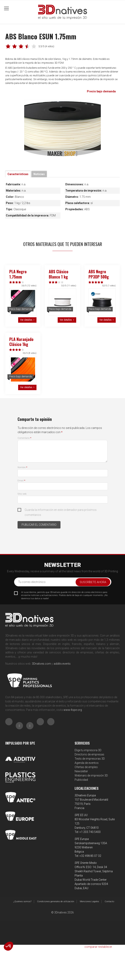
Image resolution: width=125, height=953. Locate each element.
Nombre (22, 467)
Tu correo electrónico (32, 582)
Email (21, 480)
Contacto (109, 901)
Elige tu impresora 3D (88, 750)
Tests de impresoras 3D (90, 758)
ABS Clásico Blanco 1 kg (58, 274)
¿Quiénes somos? (22, 901)
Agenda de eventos (87, 762)
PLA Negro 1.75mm (18, 274)
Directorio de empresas (89, 754)
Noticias (39, 174)
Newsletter (81, 771)
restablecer (105, 946)
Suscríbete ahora (93, 582)
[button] (8, 946)
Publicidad (81, 779)
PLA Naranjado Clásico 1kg (21, 341)
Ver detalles (26, 319)
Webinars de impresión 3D (91, 775)
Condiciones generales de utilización (55, 901)
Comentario (24, 438)
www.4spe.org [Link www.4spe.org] (73, 709)
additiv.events (62, 663)
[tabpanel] (62, 128)
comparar (90, 946)
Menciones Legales (89, 901)
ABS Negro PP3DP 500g (99, 274)
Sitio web (22, 494)
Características (17, 174)
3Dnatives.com (41, 663)
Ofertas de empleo (86, 767)
